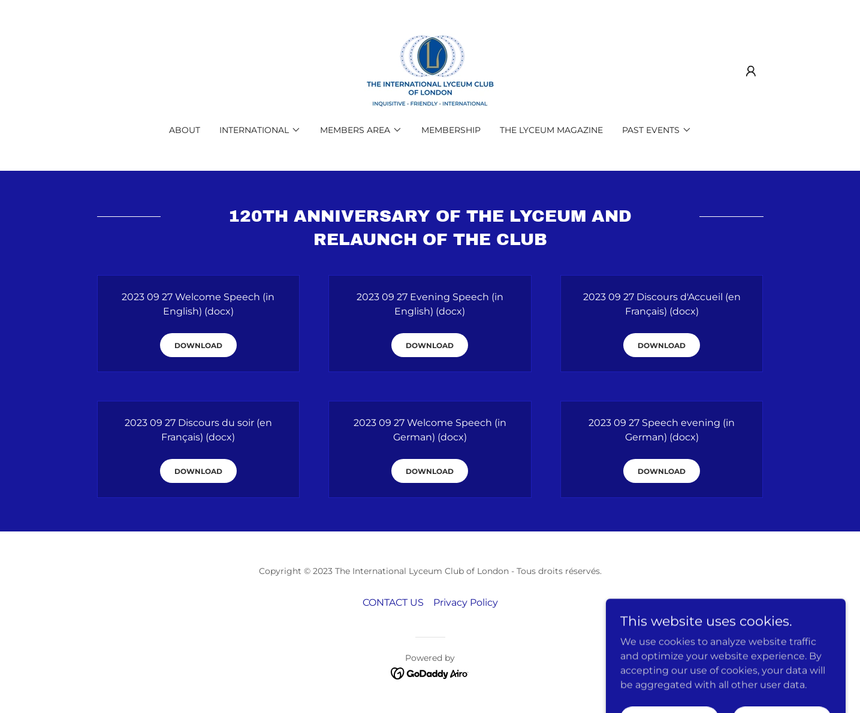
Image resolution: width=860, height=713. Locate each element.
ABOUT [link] (184, 130)
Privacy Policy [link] (465, 602)
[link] (430, 70)
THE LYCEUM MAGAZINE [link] (551, 130)
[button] (751, 71)
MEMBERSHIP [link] (451, 130)
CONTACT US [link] (393, 602)
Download (198, 345)
